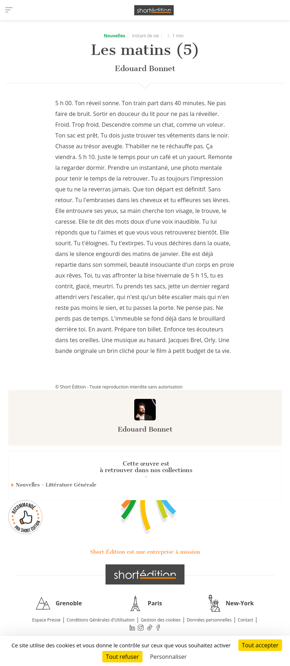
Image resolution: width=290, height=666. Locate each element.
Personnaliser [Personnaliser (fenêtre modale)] (168, 657)
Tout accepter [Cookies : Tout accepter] (260, 645)
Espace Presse (46, 620)
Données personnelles (209, 620)
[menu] (9, 10)
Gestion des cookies (161, 620)
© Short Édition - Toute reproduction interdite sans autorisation (119, 387)
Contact (245, 620)
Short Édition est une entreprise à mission (145, 552)
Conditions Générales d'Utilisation (101, 620)
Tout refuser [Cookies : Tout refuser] (122, 657)
